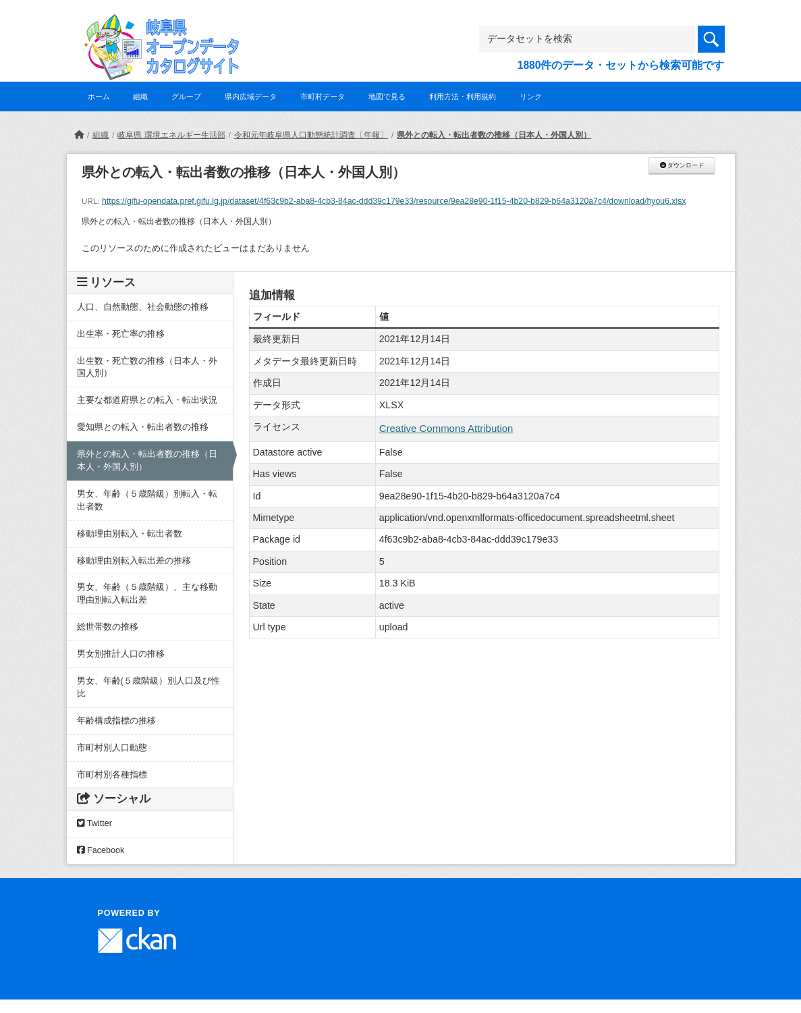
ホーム (99, 96)
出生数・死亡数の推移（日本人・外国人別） (147, 367)
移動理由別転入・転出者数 (129, 534)
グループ (186, 96)
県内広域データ (251, 96)
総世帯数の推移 (107, 627)
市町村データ (322, 96)
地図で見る (387, 96)
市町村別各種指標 (112, 774)
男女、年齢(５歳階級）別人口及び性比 (148, 687)
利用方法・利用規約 (462, 96)
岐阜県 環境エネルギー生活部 (171, 135)
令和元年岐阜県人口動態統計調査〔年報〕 (311, 135)
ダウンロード (682, 165)
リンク (531, 96)
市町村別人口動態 (112, 747)
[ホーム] (79, 135)
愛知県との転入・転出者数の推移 (143, 427)
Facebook (101, 850)
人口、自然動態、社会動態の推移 (143, 307)
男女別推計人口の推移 (121, 654)
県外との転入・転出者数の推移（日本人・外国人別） (494, 135)
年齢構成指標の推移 (116, 720)
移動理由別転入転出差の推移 (134, 561)
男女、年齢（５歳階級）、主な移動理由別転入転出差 (147, 593)
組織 (140, 96)
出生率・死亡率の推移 (121, 334)
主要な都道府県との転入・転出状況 (147, 400)
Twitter (94, 823)
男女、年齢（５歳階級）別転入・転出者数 (147, 500)
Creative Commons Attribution (446, 428)
